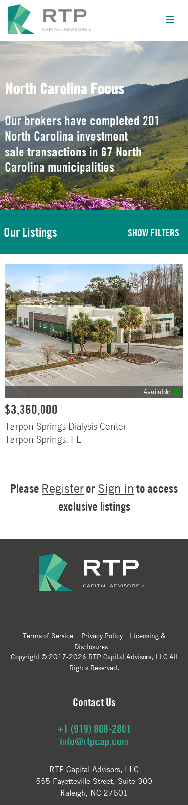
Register (63, 488)
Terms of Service (48, 635)
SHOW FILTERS (153, 232)
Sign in (116, 488)
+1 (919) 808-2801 (94, 728)
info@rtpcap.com (94, 741)
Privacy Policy (102, 635)
